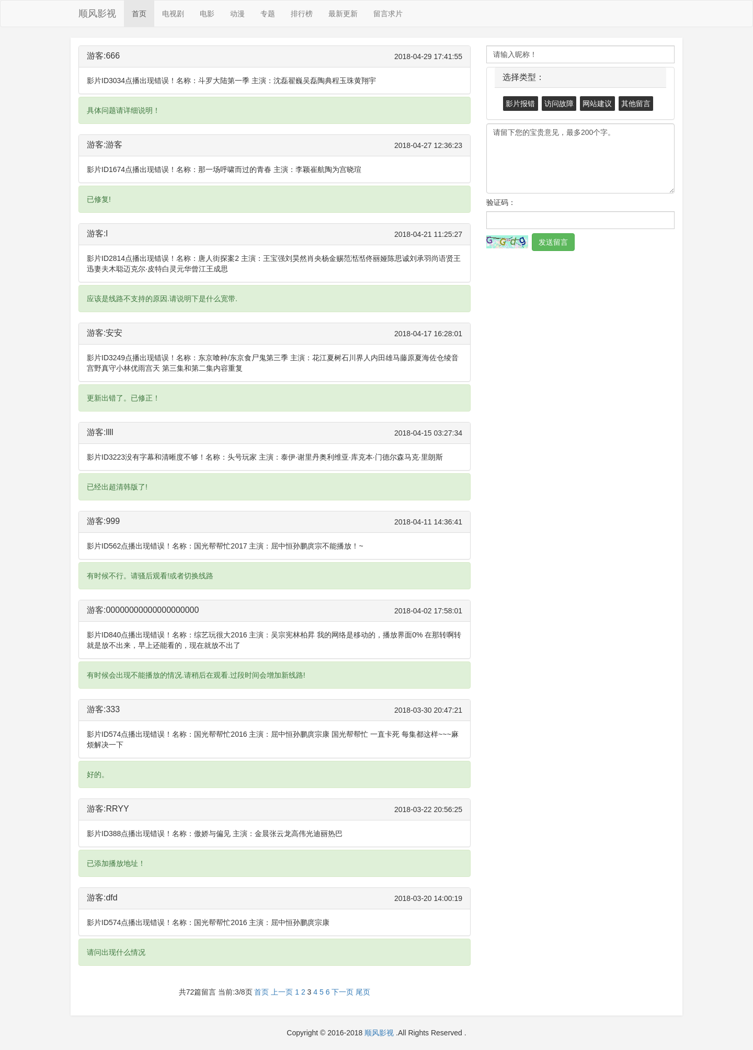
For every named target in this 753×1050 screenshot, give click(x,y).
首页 (139, 13)
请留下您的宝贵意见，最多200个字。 (580, 158)
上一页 (282, 992)
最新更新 (343, 13)
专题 (267, 13)
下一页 (342, 992)
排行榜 (302, 13)
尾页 (363, 992)
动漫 (237, 13)
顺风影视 (97, 13)
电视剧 (173, 13)
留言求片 (388, 13)
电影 (207, 13)
